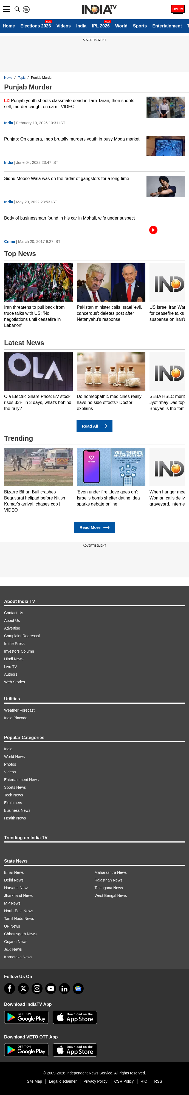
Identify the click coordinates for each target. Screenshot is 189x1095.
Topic (22, 78)
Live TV (10, 666)
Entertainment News (21, 779)
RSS (158, 1081)
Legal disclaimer (63, 1081)
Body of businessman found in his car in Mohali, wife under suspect (69, 218)
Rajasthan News (109, 880)
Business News (17, 810)
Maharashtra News (111, 872)
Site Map (34, 1081)
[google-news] (78, 988)
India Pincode (15, 718)
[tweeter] (23, 988)
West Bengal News (111, 895)
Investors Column (19, 651)
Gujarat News (15, 941)
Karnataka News (18, 957)
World (121, 26)
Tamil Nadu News (19, 918)
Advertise (12, 628)
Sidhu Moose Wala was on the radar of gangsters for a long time (66, 178)
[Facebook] (9, 988)
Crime (9, 241)
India (81, 26)
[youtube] (50, 988)
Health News (15, 818)
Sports (140, 26)
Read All (94, 426)
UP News (12, 926)
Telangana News (109, 888)
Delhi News (14, 880)
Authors (10, 674)
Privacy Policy (95, 1081)
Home (9, 26)
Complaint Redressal (22, 636)
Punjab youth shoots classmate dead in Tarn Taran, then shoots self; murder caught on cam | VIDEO (69, 103)
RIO (143, 1081)
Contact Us (13, 613)
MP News (12, 903)
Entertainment (167, 26)
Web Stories (14, 682)
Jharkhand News (18, 895)
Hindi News (14, 659)
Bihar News (14, 872)
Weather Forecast (19, 710)
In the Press (14, 643)
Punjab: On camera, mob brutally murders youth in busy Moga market (72, 139)
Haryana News (16, 888)
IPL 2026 (101, 26)
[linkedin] (64, 988)
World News (14, 756)
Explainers (13, 803)
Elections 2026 (35, 26)
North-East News (18, 911)
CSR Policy (124, 1081)
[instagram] (37, 988)
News (8, 78)
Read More (94, 527)
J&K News (13, 949)
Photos (10, 764)
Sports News (15, 787)
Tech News (13, 795)
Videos (64, 26)
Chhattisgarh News (20, 934)
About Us (12, 620)
